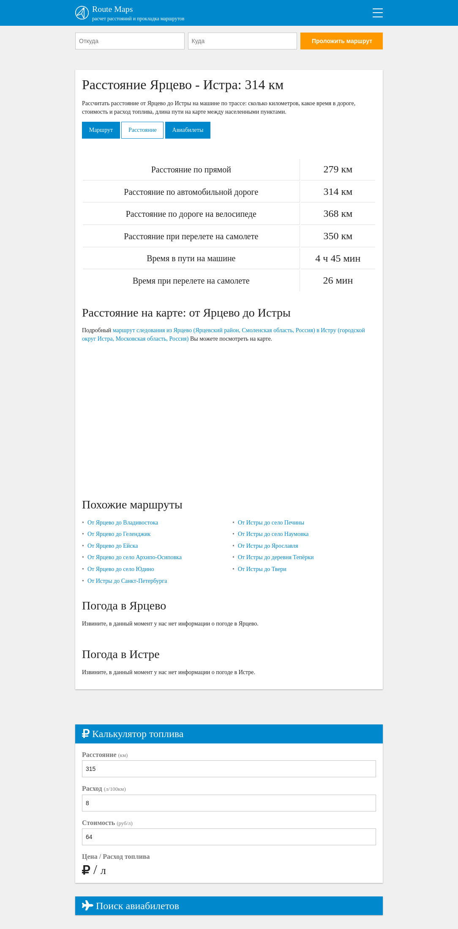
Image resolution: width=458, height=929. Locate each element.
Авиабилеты (188, 130)
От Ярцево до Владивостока (122, 522)
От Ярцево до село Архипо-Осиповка (134, 558)
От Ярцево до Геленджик (118, 534)
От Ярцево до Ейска (112, 546)
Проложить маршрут (342, 41)
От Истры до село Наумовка (273, 534)
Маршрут (101, 130)
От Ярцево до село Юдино (120, 569)
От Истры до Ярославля (268, 546)
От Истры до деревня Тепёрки (276, 558)
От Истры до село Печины (271, 522)
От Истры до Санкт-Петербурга (127, 581)
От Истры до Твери (262, 569)
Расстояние (143, 130)
